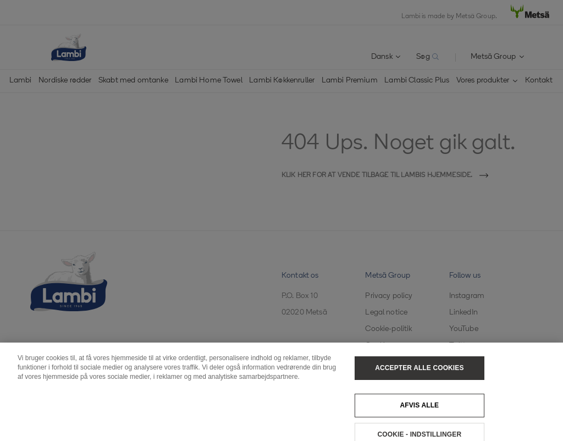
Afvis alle (419, 410)
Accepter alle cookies (419, 372)
